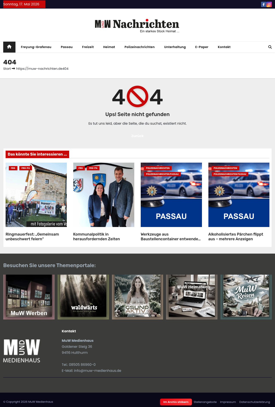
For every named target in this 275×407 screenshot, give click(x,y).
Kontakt (224, 47)
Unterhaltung (175, 47)
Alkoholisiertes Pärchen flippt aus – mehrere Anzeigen (235, 237)
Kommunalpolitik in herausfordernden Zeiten (96, 237)
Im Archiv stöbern (176, 402)
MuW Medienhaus (40, 402)
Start (7, 68)
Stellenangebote (205, 402)
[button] (270, 47)
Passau (67, 47)
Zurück (137, 135)
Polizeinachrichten (140, 47)
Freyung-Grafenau (36, 47)
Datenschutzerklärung (254, 402)
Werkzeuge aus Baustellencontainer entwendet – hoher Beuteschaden (170, 239)
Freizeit (88, 47)
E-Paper (201, 47)
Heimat (109, 47)
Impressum (228, 402)
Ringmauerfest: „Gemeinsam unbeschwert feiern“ (32, 237)
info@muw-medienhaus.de (97, 370)
